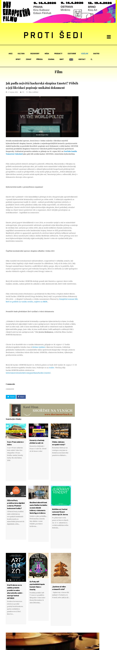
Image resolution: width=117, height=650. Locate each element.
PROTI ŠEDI (54, 35)
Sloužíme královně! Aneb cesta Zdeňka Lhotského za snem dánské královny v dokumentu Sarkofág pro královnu (38, 500)
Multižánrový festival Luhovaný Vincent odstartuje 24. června (60, 504)
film (30, 92)
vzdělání (35, 92)
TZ (23, 92)
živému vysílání (38, 347)
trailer (51, 368)
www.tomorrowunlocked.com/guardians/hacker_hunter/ (28, 373)
